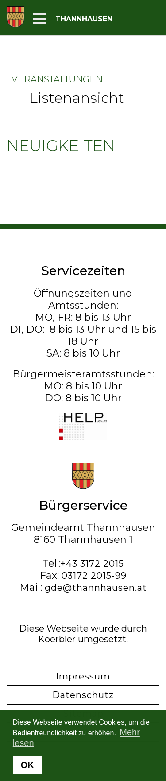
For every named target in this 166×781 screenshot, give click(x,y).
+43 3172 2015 (92, 563)
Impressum (83, 676)
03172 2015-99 (94, 575)
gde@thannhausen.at (96, 587)
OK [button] (27, 765)
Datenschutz (83, 695)
